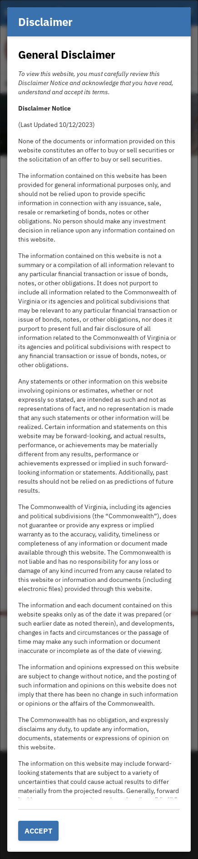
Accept (38, 830)
